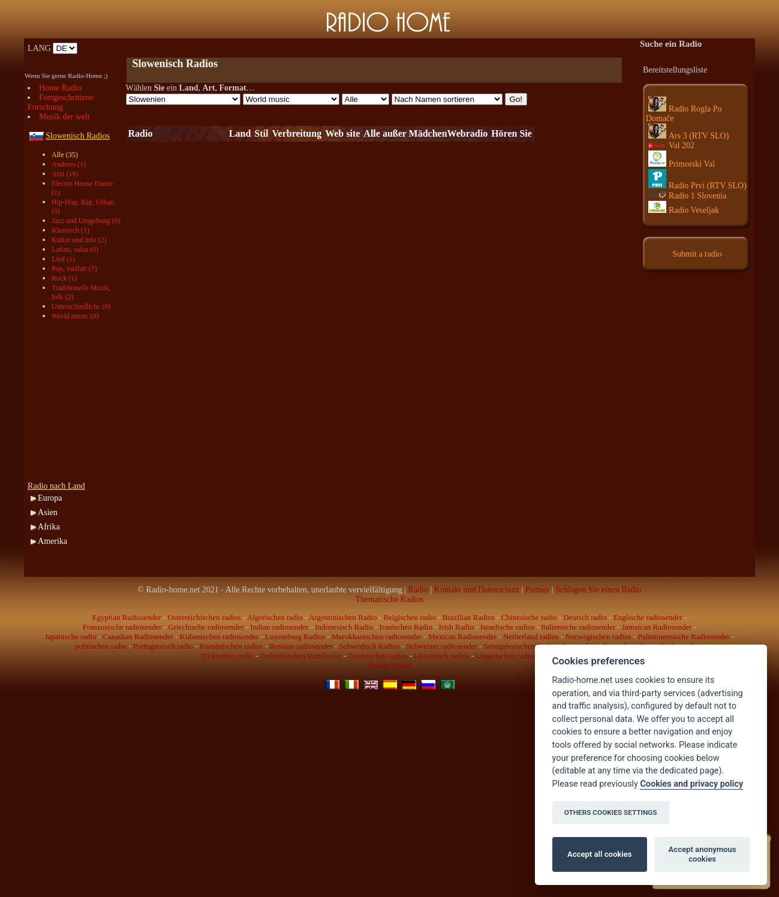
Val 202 (671, 145)
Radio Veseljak (683, 210)
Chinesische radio (529, 617)
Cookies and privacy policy (691, 784)
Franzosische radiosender (122, 626)
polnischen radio (101, 646)
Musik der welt (64, 116)
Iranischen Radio (406, 626)
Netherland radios (531, 636)
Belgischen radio (409, 617)
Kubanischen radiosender (219, 636)
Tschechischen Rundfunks (301, 655)
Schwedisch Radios (369, 646)
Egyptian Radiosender (126, 617)
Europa (50, 497)
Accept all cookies (599, 854)
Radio (418, 589)
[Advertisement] (266, 48)
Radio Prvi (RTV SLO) (697, 185)
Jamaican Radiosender (657, 626)
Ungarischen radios (506, 655)
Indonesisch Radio (343, 626)
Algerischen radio (275, 617)
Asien (48, 512)
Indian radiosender (279, 626)
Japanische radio (70, 636)
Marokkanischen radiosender (377, 636)
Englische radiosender (647, 617)
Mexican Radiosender (462, 636)
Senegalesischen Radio (520, 646)
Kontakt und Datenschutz (476, 589)
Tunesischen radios (378, 655)
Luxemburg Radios (295, 636)
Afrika (49, 526)
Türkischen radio (226, 655)
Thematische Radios (390, 599)
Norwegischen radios (598, 636)
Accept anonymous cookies (702, 854)
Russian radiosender (300, 646)
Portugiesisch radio (163, 646)
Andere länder (390, 665)
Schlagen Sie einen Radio (598, 589)
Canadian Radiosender (138, 636)
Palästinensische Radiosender (684, 636)
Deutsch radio (585, 617)
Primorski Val (681, 163)
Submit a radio (696, 253)
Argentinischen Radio (343, 617)
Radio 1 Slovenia (687, 195)
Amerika (52, 541)
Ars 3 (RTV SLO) (688, 135)
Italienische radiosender (578, 626)
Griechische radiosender (206, 626)
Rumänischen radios (231, 646)
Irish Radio (456, 626)
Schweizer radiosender (442, 646)
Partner (537, 589)
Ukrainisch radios (441, 655)
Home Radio (60, 87)
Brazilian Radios (469, 617)
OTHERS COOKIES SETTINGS (610, 812)
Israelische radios (507, 626)
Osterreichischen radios (204, 617)
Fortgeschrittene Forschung (61, 102)
